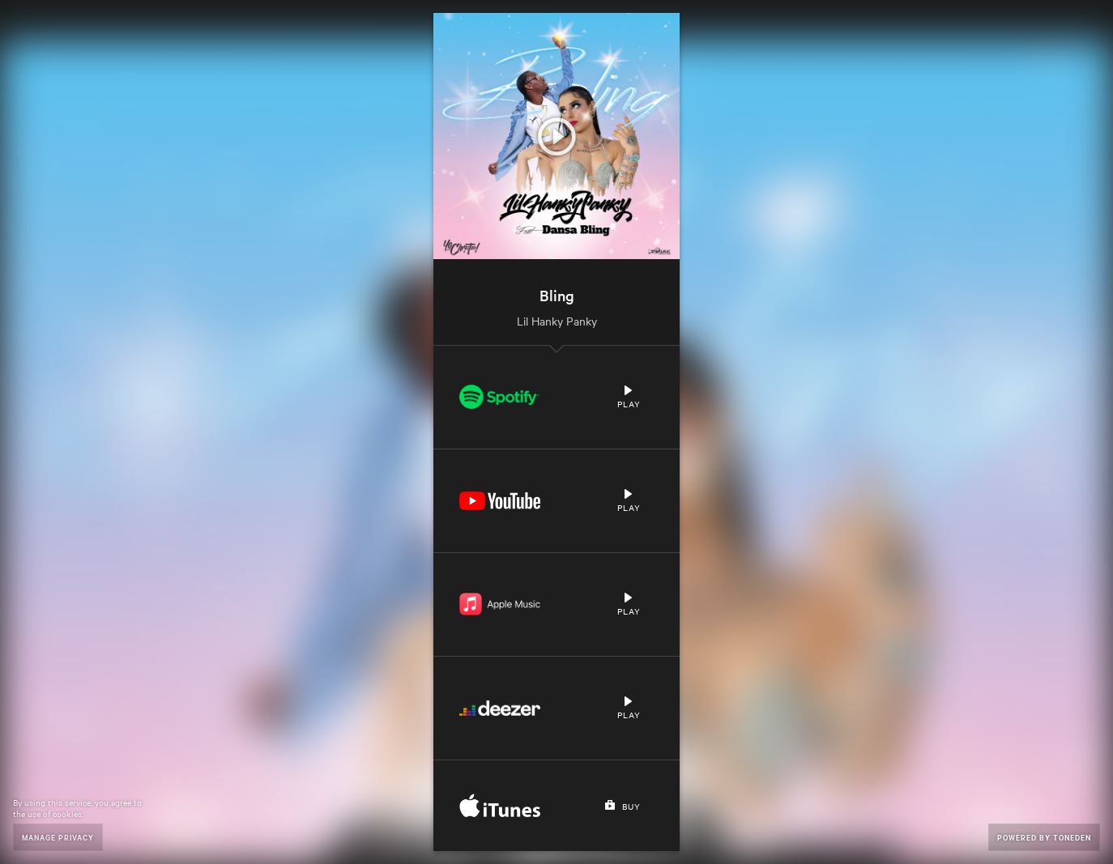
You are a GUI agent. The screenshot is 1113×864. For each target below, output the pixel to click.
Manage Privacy (58, 837)
